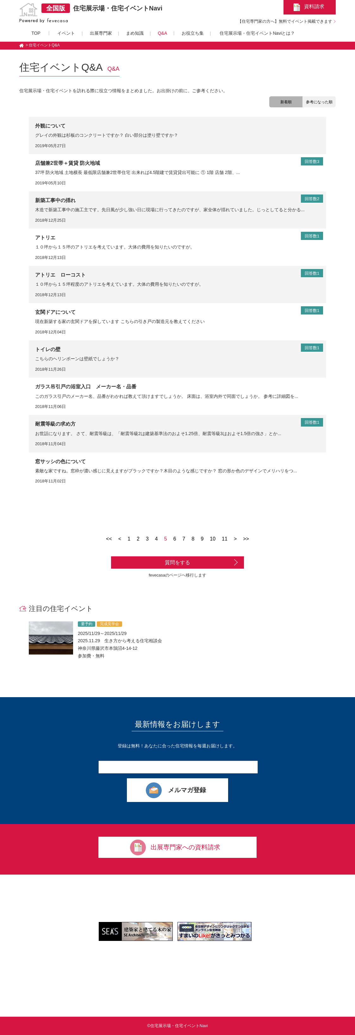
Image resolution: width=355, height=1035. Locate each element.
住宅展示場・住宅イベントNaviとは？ (257, 33)
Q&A (162, 33)
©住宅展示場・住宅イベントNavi (177, 1025)
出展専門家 (101, 33)
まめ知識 (135, 33)
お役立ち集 (193, 33)
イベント (66, 33)
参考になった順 (319, 102)
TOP (35, 33)
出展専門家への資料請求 (185, 847)
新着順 (286, 102)
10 (212, 538)
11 (224, 538)
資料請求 (314, 6)
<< (109, 538)
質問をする (177, 562)
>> (246, 538)
